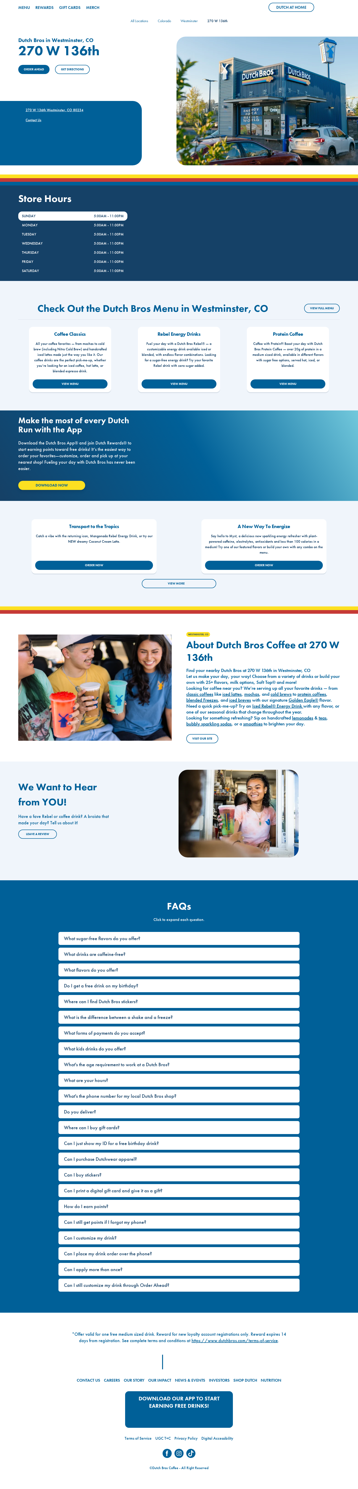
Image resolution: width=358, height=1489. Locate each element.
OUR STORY (134, 1380)
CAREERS (112, 1380)
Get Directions (72, 69)
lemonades (302, 718)
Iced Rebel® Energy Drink (277, 706)
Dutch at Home (295, 8)
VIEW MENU (70, 384)
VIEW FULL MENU (322, 308)
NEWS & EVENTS (190, 1380)
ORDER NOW (94, 565)
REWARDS (44, 7)
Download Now (52, 485)
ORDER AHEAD (34, 69)
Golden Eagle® (303, 700)
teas (322, 718)
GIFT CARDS (70, 7)
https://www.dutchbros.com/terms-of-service (235, 1341)
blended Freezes (202, 700)
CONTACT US (88, 1380)
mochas (251, 694)
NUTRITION (271, 1380)
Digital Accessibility (217, 1438)
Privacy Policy (186, 1438)
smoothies (253, 724)
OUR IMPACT (159, 1380)
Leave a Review (37, 834)
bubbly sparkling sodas (209, 724)
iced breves (240, 700)
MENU (24, 7)
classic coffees (199, 694)
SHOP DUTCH (245, 1380)
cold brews (281, 694)
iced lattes (232, 694)
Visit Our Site (202, 739)
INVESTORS (219, 1380)
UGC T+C (163, 1438)
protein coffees (311, 694)
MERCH (92, 7)
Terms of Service (138, 1438)
